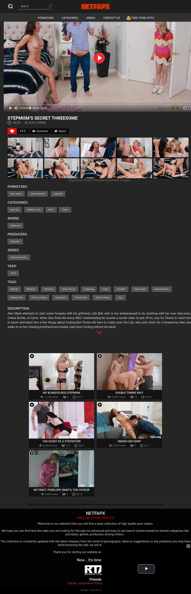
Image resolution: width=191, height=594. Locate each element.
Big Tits (14, 209)
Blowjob (31, 289)
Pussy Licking (39, 297)
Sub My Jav (74, 583)
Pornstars (46, 18)
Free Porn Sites (142, 18)
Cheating (48, 289)
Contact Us (111, 18)
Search (10, 6)
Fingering (89, 289)
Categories (70, 18)
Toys (120, 297)
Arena (90, 18)
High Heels (140, 289)
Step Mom (60, 297)
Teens (65, 209)
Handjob (121, 289)
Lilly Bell (58, 193)
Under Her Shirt (129, 441)
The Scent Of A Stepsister (62, 441)
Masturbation (161, 289)
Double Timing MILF (129, 392)
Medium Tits (34, 209)
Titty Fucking (102, 297)
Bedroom (15, 225)
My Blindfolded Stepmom (61, 392)
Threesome (81, 297)
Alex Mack (16, 193)
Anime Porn (92, 583)
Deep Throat (68, 289)
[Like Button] (12, 131)
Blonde (14, 289)
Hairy (105, 289)
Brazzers (15, 241)
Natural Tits (16, 297)
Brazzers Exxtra (18, 257)
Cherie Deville (37, 193)
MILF (51, 209)
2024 (13, 273)
